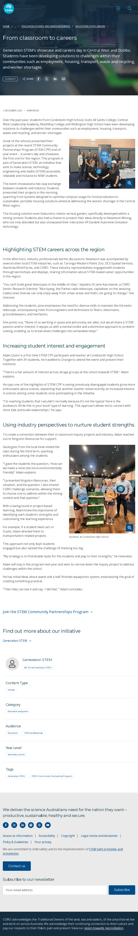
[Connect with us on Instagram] (14, 825)
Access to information (18, 836)
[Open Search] (129, 8)
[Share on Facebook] (38, 79)
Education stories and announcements (46, 26)
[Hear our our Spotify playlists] (31, 825)
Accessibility (47, 836)
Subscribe (122, 890)
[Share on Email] (63, 79)
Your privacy (43, 842)
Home (6, 26)
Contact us (16, 866)
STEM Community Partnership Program (52, 776)
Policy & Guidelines (15, 842)
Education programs (18, 711)
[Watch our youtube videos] (48, 825)
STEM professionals (33, 732)
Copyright (68, 836)
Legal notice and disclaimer (99, 836)
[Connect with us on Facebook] (6, 825)
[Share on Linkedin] (55, 79)
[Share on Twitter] (47, 79)
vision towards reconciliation (104, 928)
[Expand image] (102, 164)
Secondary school (16, 754)
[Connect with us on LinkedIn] (23, 825)
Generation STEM (16, 776)
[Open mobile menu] (118, 8)
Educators (12, 732)
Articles (11, 689)
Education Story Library (90, 26)
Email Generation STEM (38, 667)
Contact (10, 78)
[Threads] (39, 825)
